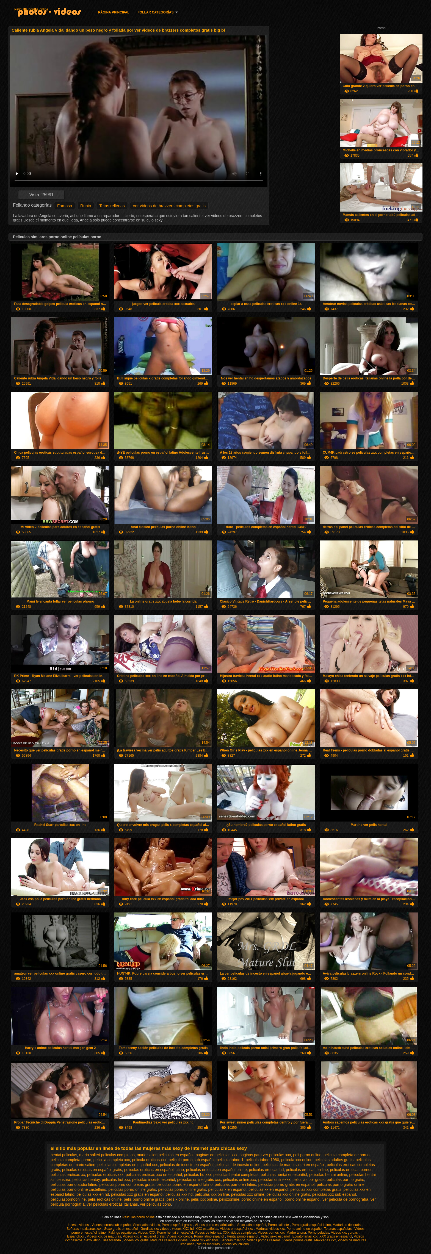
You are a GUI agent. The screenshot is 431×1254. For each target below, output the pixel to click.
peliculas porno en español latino (184, 1184)
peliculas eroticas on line (307, 1169)
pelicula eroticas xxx (149, 1160)
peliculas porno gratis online (340, 1184)
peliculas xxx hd (179, 1194)
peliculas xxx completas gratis (315, 1189)
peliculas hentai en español (284, 1174)
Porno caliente (279, 1225)
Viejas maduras (208, 1244)
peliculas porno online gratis (132, 1189)
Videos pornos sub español (111, 1225)
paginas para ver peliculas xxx (265, 1155)
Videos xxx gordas (345, 1232)
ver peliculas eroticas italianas (112, 1204)
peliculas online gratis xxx (199, 1179)
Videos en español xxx (237, 1229)
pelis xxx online (204, 1199)
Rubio (85, 205)
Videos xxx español (204, 1240)
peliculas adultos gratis (333, 1160)
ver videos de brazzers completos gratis (169, 205)
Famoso (64, 205)
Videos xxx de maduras (104, 1236)
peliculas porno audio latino (74, 1184)
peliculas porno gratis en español (286, 1184)
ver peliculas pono (155, 1204)
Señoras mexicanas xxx (84, 1229)
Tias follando (112, 1240)
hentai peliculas (64, 1155)
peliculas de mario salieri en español (294, 1165)
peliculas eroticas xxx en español (154, 1174)
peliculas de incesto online (238, 1165)
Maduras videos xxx (270, 1229)
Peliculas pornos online (31, 9)
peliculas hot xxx (116, 1179)
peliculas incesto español (153, 1179)
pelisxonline (229, 1199)
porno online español (302, 1199)
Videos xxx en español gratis (144, 1236)
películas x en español (227, 1189)
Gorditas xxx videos (155, 1229)
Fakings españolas (122, 1232)
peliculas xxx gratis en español (137, 1194)
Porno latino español (209, 1236)
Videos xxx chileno (236, 1244)
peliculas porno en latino (235, 1184)
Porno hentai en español (175, 1232)
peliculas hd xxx (197, 1174)
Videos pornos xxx (271, 1232)
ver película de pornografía (345, 1199)
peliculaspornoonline (68, 1199)
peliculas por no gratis (345, 1179)
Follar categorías (155, 12)
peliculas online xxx (239, 1179)
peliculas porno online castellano (78, 1189)
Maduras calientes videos (168, 1240)
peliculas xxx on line (212, 1194)
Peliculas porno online (139, 1217)
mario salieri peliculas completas (107, 1155)
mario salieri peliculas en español (165, 1155)
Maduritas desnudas (347, 1225)
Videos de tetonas (208, 1232)
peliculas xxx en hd (92, 1194)
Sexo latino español (251, 1225)
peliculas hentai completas (235, 1174)
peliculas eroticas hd (266, 1169)
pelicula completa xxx (111, 1160)
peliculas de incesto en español (187, 1165)
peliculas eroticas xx (68, 1174)
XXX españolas (206, 1229)
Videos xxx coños (179, 1236)
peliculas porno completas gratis (126, 1184)
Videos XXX (146, 1232)
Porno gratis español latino (311, 1225)
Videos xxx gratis (136, 1240)
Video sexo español (276, 1236)
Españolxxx (76, 1236)
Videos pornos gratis (297, 1240)
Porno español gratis (177, 1225)
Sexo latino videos (146, 1225)
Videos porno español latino (215, 1225)
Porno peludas (318, 1232)
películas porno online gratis (182, 1189)
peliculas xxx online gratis (288, 1194)
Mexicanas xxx (325, 1240)
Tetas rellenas (112, 205)
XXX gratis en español (335, 1236)
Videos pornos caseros (264, 1240)
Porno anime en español (304, 1229)
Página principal (113, 12)
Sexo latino (92, 1240)
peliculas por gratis (308, 1179)
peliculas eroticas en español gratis (92, 1169)
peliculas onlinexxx (274, 1179)
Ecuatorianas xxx (304, 1236)
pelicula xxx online (297, 1160)
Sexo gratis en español (121, 1229)
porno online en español (261, 1199)
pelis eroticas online (104, 1199)
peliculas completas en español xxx (127, 1165)
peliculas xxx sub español (334, 1194)
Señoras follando (232, 1240)
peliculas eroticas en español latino (154, 1169)
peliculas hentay (86, 1179)
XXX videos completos (239, 1232)
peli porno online (307, 1155)
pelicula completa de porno (346, 1155)
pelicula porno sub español (192, 1160)
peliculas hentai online (328, 1174)
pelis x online (178, 1199)
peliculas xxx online (247, 1194)
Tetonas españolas (338, 1229)
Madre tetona (296, 1232)
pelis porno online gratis (144, 1199)
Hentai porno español (243, 1236)
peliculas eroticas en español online (216, 1169)
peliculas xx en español (268, 1189)
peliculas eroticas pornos (351, 1169)
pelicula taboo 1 (230, 1160)
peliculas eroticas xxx (105, 1174)
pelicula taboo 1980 (262, 1160)
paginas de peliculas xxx (216, 1155)
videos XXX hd (183, 1229)
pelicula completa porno (71, 1160)
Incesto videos (79, 1225)
